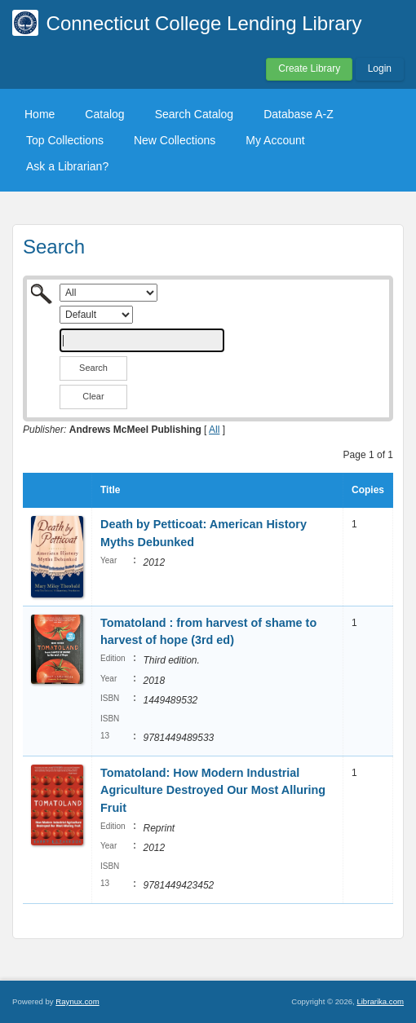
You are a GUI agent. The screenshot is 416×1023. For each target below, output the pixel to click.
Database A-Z (298, 114)
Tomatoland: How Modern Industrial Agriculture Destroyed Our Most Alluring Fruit (212, 790)
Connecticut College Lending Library (204, 23)
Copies (368, 490)
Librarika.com (380, 1001)
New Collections (174, 140)
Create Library (309, 68)
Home (39, 114)
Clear (93, 396)
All (214, 429)
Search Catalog (194, 114)
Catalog (104, 114)
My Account (275, 140)
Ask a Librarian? (67, 166)
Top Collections (65, 140)
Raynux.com (77, 1001)
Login (380, 68)
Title (110, 490)
